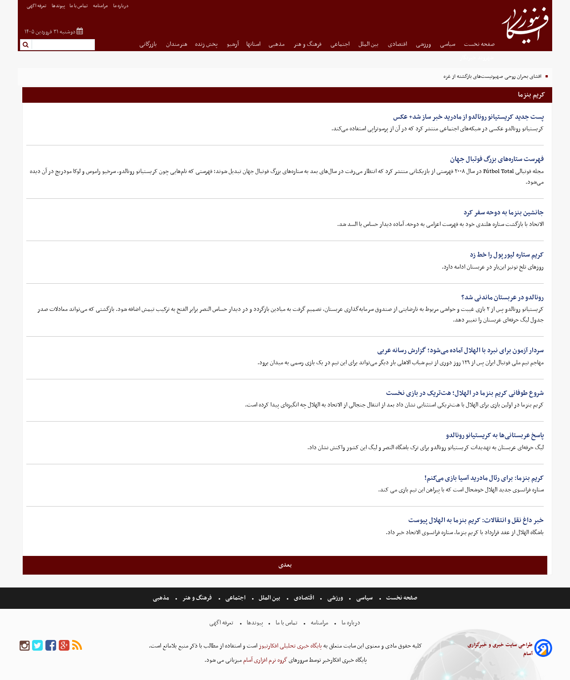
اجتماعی (340, 44)
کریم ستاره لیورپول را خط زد (507, 255)
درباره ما (121, 6)
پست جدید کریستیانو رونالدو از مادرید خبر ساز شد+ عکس (468, 117)
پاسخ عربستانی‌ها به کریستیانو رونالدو (495, 435)
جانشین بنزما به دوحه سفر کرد (504, 212)
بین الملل (369, 44)
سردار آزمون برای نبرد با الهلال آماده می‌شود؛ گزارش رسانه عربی (460, 350)
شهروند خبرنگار (477, 57)
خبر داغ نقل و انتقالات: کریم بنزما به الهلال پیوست (476, 520)
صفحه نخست (479, 44)
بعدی (285, 565)
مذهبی (277, 44)
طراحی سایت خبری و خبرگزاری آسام (500, 649)
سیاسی (448, 44)
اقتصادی (398, 44)
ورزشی (424, 44)
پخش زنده (207, 44)
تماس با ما (79, 6)
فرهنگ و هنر (308, 44)
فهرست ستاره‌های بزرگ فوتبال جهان (497, 159)
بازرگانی (148, 44)
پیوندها (58, 6)
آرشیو (233, 44)
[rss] (77, 646)
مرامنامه (101, 6)
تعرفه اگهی (37, 6)
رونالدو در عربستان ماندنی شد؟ (502, 297)
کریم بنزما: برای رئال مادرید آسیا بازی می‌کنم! (484, 478)
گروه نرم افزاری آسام (264, 660)
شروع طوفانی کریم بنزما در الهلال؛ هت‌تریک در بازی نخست (465, 393)
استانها (253, 44)
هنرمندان (176, 44)
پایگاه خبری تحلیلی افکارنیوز (289, 646)
